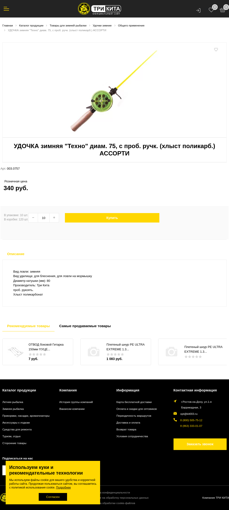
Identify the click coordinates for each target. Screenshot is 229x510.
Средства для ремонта (17, 429)
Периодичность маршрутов (133, 415)
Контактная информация (195, 390)
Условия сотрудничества (132, 436)
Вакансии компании (72, 408)
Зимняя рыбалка (13, 408)
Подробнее (63, 487)
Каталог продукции (19, 390)
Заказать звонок (200, 444)
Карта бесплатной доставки (134, 401)
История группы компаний (76, 401)
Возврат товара (126, 429)
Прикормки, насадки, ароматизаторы (26, 415)
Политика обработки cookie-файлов (112, 503)
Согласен (53, 497)
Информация (127, 390)
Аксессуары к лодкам (16, 422)
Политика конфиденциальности (109, 492)
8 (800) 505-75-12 (191, 420)
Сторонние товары (14, 443)
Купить (112, 218)
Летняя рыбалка (12, 401)
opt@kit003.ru (189, 413)
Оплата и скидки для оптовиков (136, 408)
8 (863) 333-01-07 (191, 425)
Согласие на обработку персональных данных (119, 497)
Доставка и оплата (128, 422)
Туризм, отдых (11, 436)
